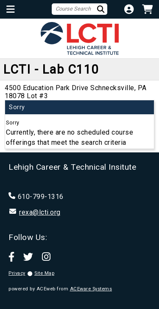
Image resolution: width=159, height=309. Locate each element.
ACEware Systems (91, 289)
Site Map (44, 273)
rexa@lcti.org (40, 212)
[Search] (102, 9)
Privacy (16, 273)
